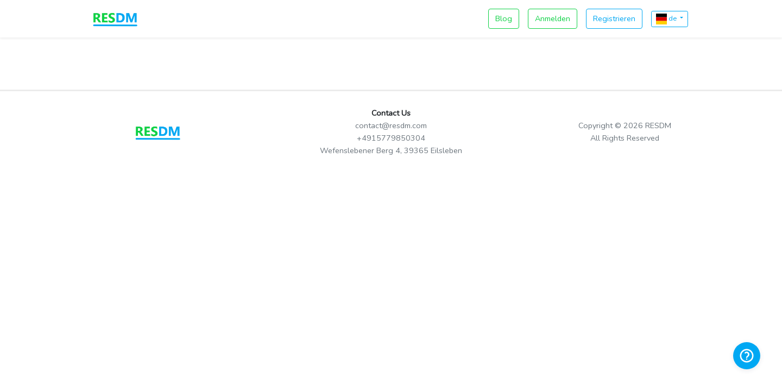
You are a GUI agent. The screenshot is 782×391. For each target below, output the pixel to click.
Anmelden (552, 18)
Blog (503, 18)
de (667, 19)
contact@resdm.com (391, 125)
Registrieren (614, 18)
